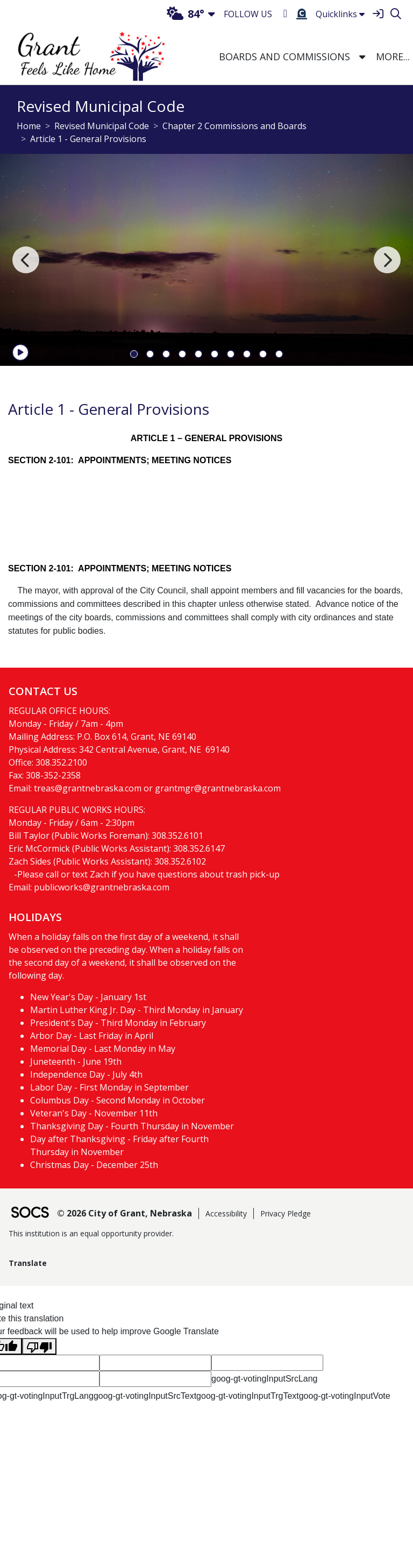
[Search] (395, 14)
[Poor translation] (39, 1346)
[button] (362, 57)
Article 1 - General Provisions (88, 139)
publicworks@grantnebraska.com (101, 887)
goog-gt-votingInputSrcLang (264, 1378)
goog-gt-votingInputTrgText (247, 1395)
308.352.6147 (199, 848)
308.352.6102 (180, 861)
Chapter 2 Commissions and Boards (234, 126)
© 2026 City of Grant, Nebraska (124, 1213)
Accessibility (226, 1213)
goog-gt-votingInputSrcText (145, 1395)
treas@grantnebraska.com (87, 788)
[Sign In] (378, 14)
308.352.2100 (61, 762)
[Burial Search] (301, 14)
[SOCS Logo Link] (30, 1213)
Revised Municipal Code (101, 126)
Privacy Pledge (285, 1213)
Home (29, 126)
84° (185, 13)
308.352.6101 (177, 835)
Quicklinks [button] (340, 14)
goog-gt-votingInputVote (344, 1395)
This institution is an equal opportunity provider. (91, 1233)
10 (279, 354)
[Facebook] (285, 14)
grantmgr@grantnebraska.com (218, 788)
